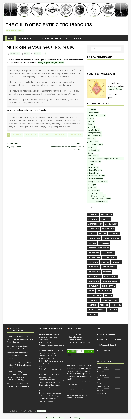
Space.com (91, 187)
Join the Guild (25, 38)
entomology (94, 257)
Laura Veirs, (43, 340)
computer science (111, 238)
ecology (92, 243)
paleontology (104, 291)
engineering (108, 252)
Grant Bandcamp (75, 337)
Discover (91, 121)
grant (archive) (93, 130)
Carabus (90, 118)
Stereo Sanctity (93, 190)
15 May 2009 (15, 54)
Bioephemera (93, 113)
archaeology (111, 224)
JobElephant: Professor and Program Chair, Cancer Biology (18, 384)
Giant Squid (43, 393)
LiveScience (92, 147)
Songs (99, 383)
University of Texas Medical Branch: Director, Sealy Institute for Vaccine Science (20, 339)
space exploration (96, 310)
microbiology (110, 276)
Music (99, 379)
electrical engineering (98, 248)
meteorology (94, 276)
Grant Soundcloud (76, 340)
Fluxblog (90, 124)
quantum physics (110, 300)
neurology (46, 135)
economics (104, 243)
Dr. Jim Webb (44, 369)
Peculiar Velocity (94, 161)
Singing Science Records (97, 181)
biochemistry (108, 229)
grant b (27, 54)
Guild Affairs (102, 375)
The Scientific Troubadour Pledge (53, 38)
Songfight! (91, 184)
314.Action (91, 110)
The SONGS (78, 38)
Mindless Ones (93, 150)
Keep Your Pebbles (95, 144)
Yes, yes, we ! (107, 350)
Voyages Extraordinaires (97, 201)
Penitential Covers (104, 386)
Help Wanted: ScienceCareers (15, 329)
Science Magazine (94, 170)
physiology (60, 135)
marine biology (109, 267)
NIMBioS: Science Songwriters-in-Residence (105, 158)
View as (104, 340)
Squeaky (42, 350)
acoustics (92, 214)
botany (102, 234)
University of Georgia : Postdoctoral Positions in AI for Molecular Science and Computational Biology (18, 375)
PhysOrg (90, 164)
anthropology (95, 224)
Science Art (101, 394)
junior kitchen (93, 141)
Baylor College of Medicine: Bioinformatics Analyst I (17, 347)
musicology (30, 135)
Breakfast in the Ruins (96, 115)
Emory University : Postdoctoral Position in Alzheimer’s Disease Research (19, 365)
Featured (100, 371)
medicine (17, 135)
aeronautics (106, 214)
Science (37, 54)
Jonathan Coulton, (46, 334)
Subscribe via (107, 334)
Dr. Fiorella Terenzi (46, 361)
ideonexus (91, 138)
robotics (104, 305)
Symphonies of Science (48, 385)
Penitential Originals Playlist (80, 342)
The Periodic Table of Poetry (99, 199)
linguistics (93, 267)
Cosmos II (42, 356)
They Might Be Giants (47, 379)
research (92, 305)
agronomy (93, 219)
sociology (116, 305)
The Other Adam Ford (96, 196)
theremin (112, 310)
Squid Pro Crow (75, 334)
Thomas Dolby (44, 345)
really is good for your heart (51, 62)
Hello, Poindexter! (94, 135)
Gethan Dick (43, 398)
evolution (93, 262)
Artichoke (42, 374)
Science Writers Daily (96, 176)
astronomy (93, 229)
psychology (75, 135)
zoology (92, 315)
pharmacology (95, 295)
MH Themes (41, 411)
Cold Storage (102, 367)
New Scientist (93, 155)
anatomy (105, 219)
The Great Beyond (95, 193)
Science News (93, 173)
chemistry (113, 234)
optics (91, 291)
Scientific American (95, 179)
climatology (94, 238)
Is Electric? (107, 345)
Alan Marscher (50, 358)
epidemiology (109, 257)
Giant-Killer (91, 127)
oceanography (108, 286)
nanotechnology (110, 281)
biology (92, 234)
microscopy (93, 281)
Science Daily (92, 167)
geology (116, 262)
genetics (105, 262)
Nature (90, 153)
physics (108, 295)
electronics (93, 252)
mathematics (94, 272)
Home (10, 38)
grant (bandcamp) (94, 133)
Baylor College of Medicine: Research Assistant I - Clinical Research (18, 355)
